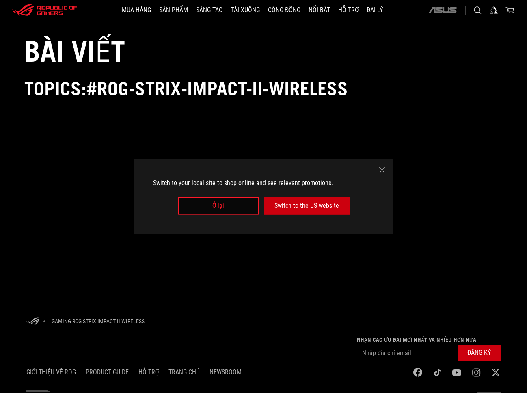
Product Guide (107, 372)
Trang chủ (184, 372)
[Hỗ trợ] (348, 10)
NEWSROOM (226, 372)
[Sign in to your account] (494, 10)
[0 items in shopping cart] (510, 10)
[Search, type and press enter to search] (477, 10)
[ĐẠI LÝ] (375, 10)
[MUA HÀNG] (136, 10)
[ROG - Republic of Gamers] (44, 10)
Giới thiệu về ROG (51, 372)
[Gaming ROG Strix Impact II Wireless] (98, 321)
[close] (382, 170)
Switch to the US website (306, 205)
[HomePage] (32, 321)
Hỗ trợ (148, 372)
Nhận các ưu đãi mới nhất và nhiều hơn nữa (416, 340)
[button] (479, 353)
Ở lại (218, 205)
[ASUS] (442, 10)
